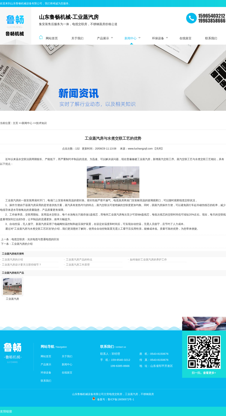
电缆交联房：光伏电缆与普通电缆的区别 (35, 239)
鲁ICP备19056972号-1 (121, 399)
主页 (15, 123)
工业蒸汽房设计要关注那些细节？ (21, 264)
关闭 (158, 148)
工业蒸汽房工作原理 (78, 264)
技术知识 (41, 123)
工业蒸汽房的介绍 (22, 243)
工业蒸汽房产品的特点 (79, 259)
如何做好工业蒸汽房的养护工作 (148, 259)
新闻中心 (27, 123)
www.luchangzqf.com (140, 148)
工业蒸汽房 (12, 298)
